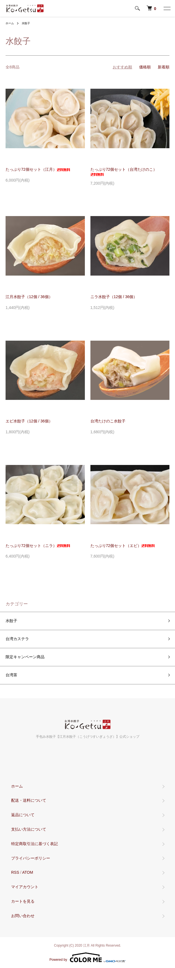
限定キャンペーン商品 (25, 657)
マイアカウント (24, 887)
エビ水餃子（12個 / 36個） (29, 421)
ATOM (27, 872)
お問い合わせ (22, 915)
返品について (22, 815)
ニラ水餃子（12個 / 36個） (113, 296)
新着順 (163, 67)
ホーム (10, 23)
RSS (15, 872)
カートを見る (22, 901)
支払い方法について (28, 829)
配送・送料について (28, 800)
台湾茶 (11, 675)
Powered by (87, 957)
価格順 (145, 67)
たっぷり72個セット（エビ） (122, 545)
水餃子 (26, 23)
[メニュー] (166, 8)
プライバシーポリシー (30, 858)
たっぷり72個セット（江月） (38, 169)
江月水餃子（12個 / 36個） (29, 296)
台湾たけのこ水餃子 (107, 421)
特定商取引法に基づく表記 (34, 843)
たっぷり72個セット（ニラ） (38, 545)
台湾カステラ (17, 639)
